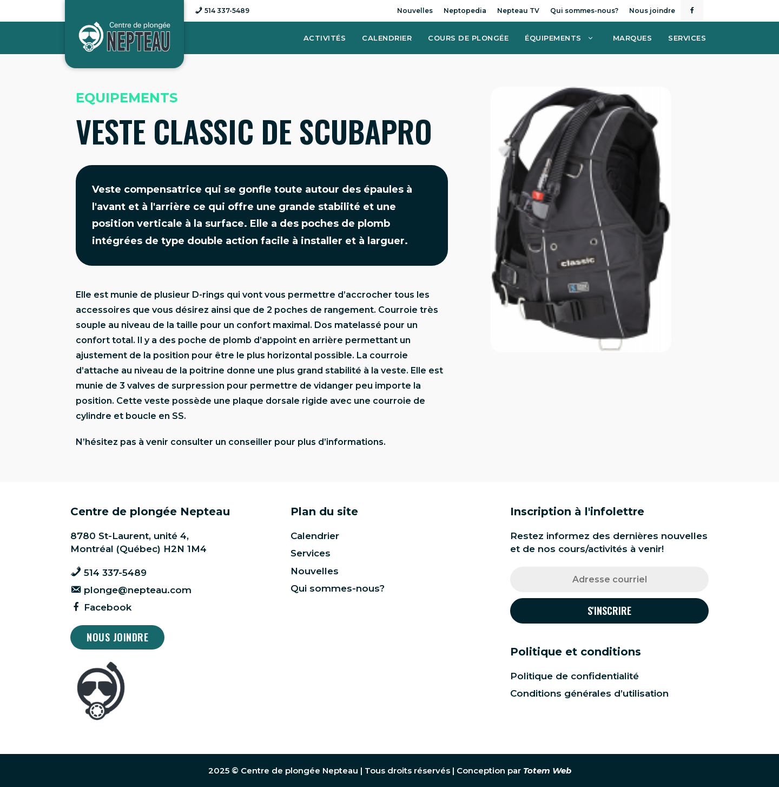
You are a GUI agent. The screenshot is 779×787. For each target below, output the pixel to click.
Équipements (565, 38)
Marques (632, 38)
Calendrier (387, 38)
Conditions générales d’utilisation (589, 693)
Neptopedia (465, 10)
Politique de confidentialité (574, 676)
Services (687, 38)
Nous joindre (652, 10)
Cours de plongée (468, 38)
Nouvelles (415, 10)
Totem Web (547, 770)
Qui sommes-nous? (584, 10)
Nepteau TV (518, 10)
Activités (324, 38)
